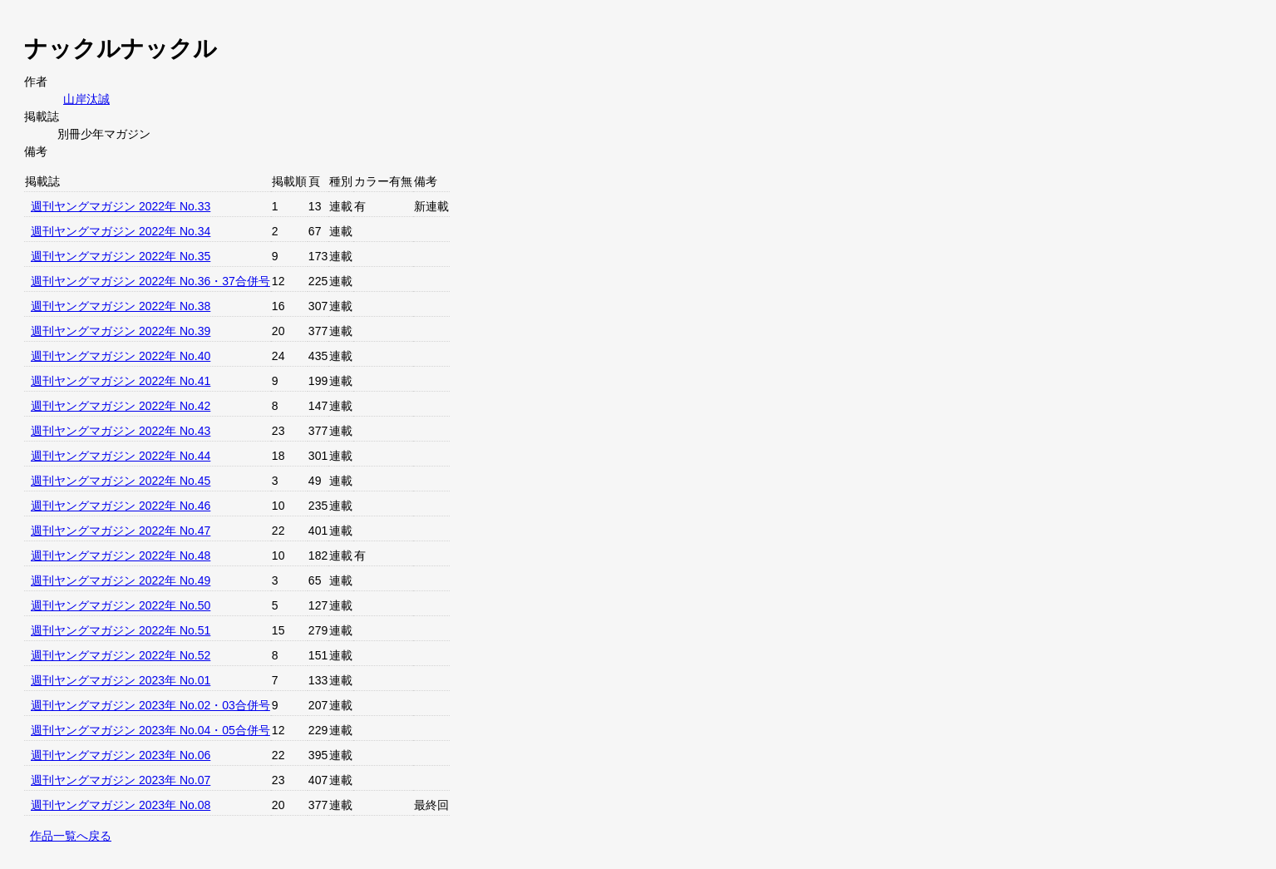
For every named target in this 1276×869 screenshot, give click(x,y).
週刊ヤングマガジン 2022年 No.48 (120, 555)
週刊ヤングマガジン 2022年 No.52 (120, 655)
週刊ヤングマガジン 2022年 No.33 (120, 206)
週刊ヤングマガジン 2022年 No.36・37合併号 (150, 281)
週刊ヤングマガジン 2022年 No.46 (120, 505)
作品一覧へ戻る (70, 835)
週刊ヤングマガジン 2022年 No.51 (120, 630)
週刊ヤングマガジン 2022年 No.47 (120, 530)
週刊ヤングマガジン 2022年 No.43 (120, 430)
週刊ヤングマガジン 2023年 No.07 (120, 780)
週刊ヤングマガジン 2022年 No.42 (120, 405)
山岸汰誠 (86, 99)
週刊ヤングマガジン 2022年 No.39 (120, 331)
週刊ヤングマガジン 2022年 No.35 (120, 256)
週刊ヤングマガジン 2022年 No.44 (120, 455)
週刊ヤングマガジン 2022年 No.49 (120, 580)
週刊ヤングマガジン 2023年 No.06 (120, 755)
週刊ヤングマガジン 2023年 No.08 (120, 805)
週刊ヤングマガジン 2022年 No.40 (120, 356)
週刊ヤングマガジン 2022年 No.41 (120, 381)
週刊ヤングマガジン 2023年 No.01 (120, 680)
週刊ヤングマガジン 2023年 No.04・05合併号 (150, 730)
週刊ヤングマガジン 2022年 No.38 (120, 306)
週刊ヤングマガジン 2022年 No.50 (120, 605)
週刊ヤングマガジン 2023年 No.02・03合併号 (150, 705)
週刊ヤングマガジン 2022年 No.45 (120, 480)
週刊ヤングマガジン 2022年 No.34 (120, 231)
